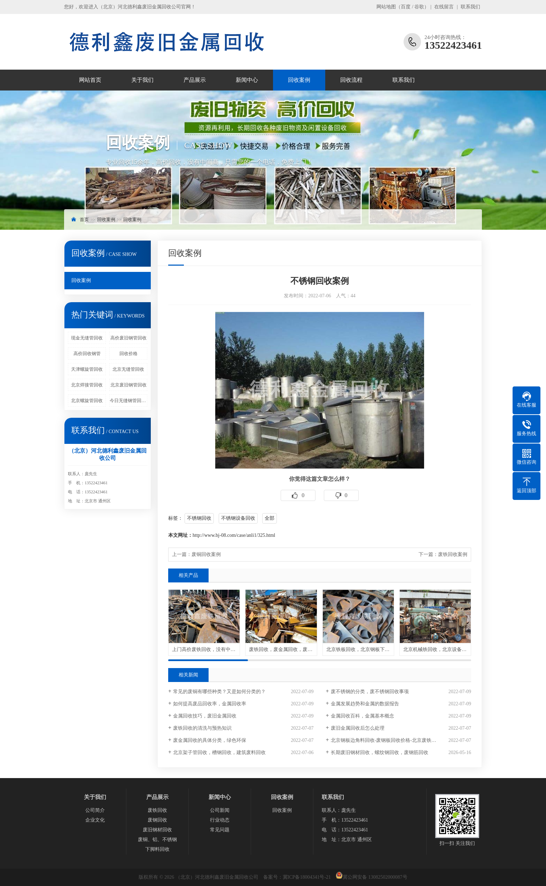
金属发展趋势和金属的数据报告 (365, 703)
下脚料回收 (157, 849)
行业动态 (219, 820)
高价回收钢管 (87, 353)
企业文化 (95, 820)
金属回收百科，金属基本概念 (362, 716)
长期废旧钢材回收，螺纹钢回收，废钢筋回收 (379, 752)
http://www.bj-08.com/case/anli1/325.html (234, 535)
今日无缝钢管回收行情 (128, 400)
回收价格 (128, 353)
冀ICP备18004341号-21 (307, 877)
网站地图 (386, 6)
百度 (406, 6)
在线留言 (444, 6)
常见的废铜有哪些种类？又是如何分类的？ (219, 691)
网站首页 (90, 80)
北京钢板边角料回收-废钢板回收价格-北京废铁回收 (386, 740)
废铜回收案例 (206, 554)
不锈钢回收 (199, 518)
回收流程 (351, 80)
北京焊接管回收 (87, 384)
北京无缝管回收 (128, 369)
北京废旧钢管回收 (128, 384)
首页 (84, 219)
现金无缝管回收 (87, 337)
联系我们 (470, 6)
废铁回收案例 (452, 554)
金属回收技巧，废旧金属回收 (204, 716)
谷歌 (419, 6)
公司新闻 (219, 810)
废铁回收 (157, 810)
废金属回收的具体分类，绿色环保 (209, 740)
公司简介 (95, 810)
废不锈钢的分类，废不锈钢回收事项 (370, 691)
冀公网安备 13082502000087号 (375, 877)
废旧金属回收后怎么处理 (357, 728)
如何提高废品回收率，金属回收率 (209, 703)
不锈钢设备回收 (238, 518)
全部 (269, 518)
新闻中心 (247, 80)
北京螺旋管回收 (87, 400)
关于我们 (142, 80)
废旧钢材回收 (157, 829)
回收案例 (299, 80)
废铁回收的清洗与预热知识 (202, 728)
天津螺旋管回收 (87, 369)
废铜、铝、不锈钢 (157, 839)
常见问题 (219, 829)
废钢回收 (157, 820)
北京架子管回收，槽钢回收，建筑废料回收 (219, 752)
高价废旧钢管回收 (128, 337)
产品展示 (195, 80)
